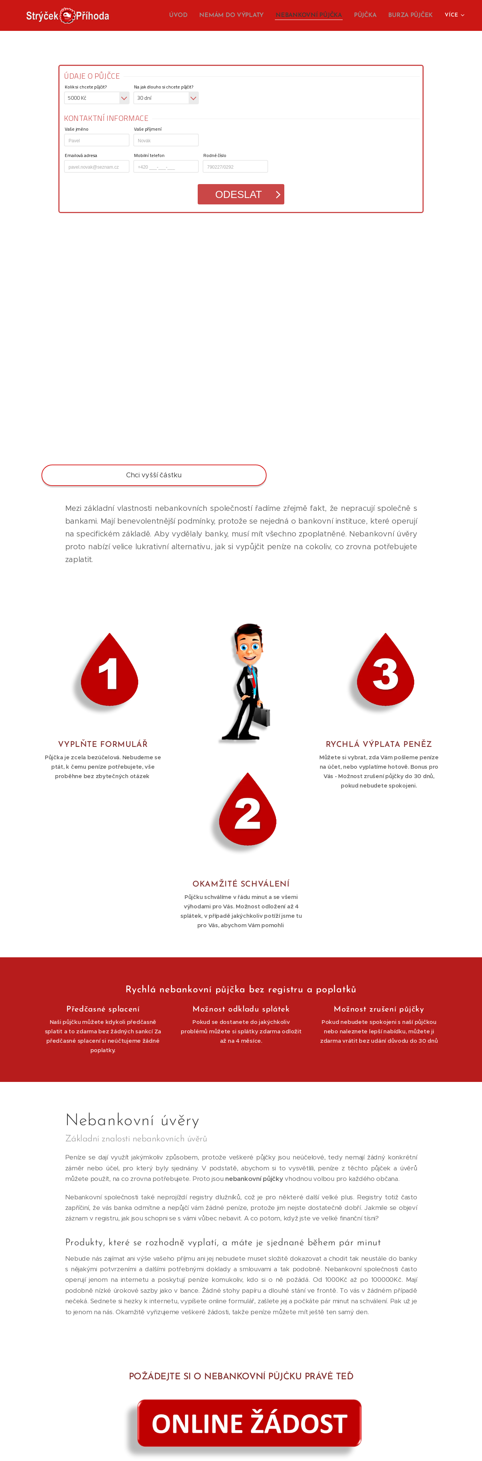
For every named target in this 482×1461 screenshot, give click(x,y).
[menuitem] (188, 15)
